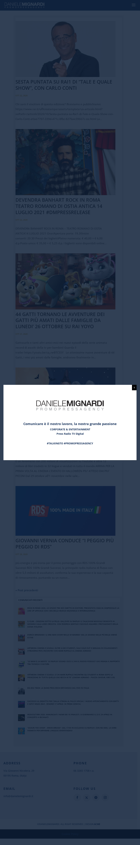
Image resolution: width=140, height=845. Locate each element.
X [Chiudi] (134, 387)
